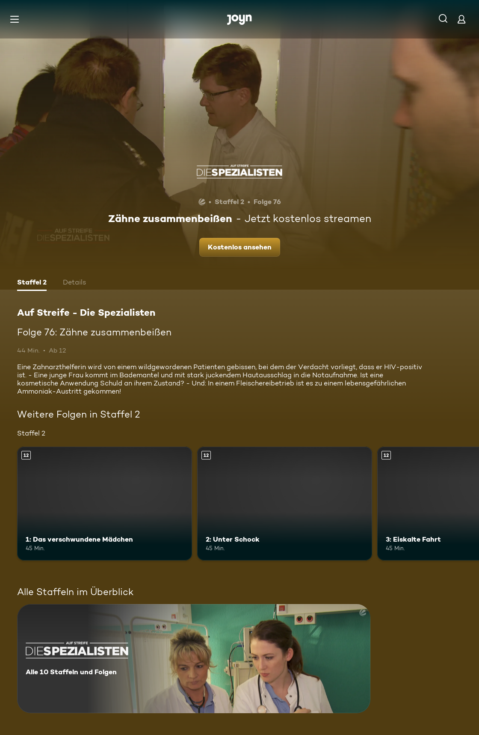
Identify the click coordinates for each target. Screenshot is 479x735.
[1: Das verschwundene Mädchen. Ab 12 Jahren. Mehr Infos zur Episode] (104, 503)
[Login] (461, 19)
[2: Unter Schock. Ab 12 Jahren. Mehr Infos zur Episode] (284, 503)
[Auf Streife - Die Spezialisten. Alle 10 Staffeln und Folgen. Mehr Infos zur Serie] (193, 658)
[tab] (31, 283)
